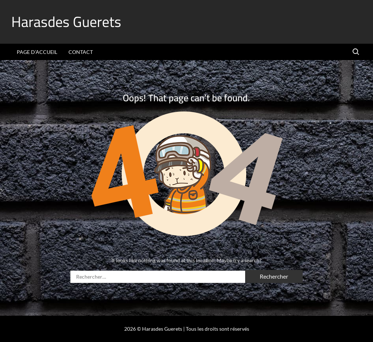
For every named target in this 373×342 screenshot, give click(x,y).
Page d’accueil (37, 52)
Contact (80, 52)
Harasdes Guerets (66, 21)
